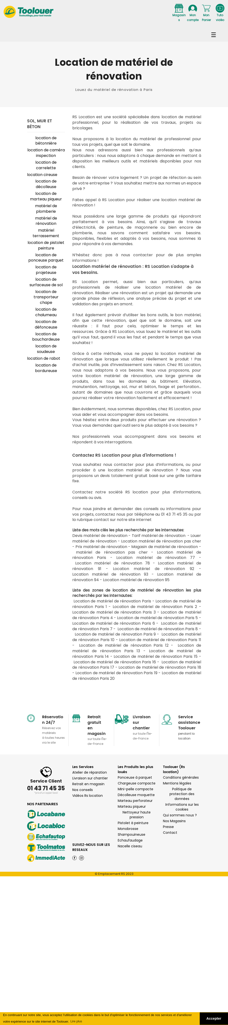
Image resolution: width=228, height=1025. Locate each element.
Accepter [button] (213, 1018)
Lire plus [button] (76, 1021)
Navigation (114, 33)
